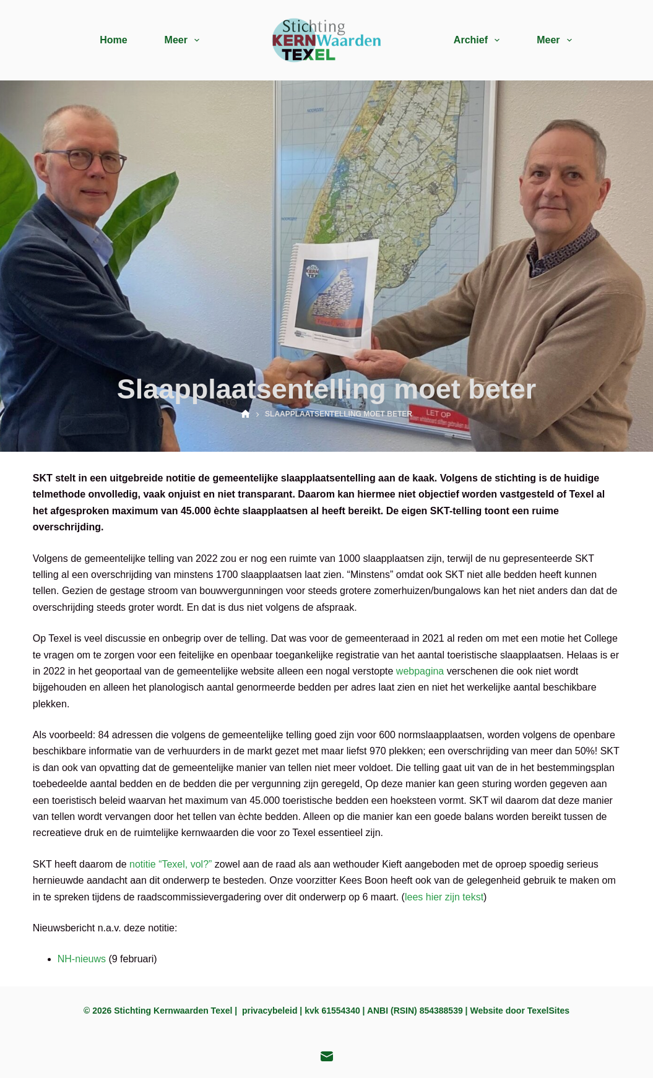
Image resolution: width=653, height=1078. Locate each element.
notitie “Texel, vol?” (170, 864)
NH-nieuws (82, 959)
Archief (479, 40)
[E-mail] (327, 1056)
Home (113, 40)
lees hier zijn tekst (444, 897)
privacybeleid (270, 1010)
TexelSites (548, 1010)
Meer (185, 40)
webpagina (420, 671)
